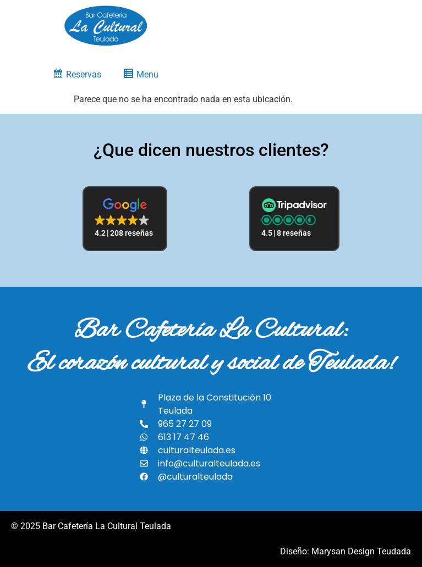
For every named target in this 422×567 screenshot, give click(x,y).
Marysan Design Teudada (361, 551)
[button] (125, 218)
